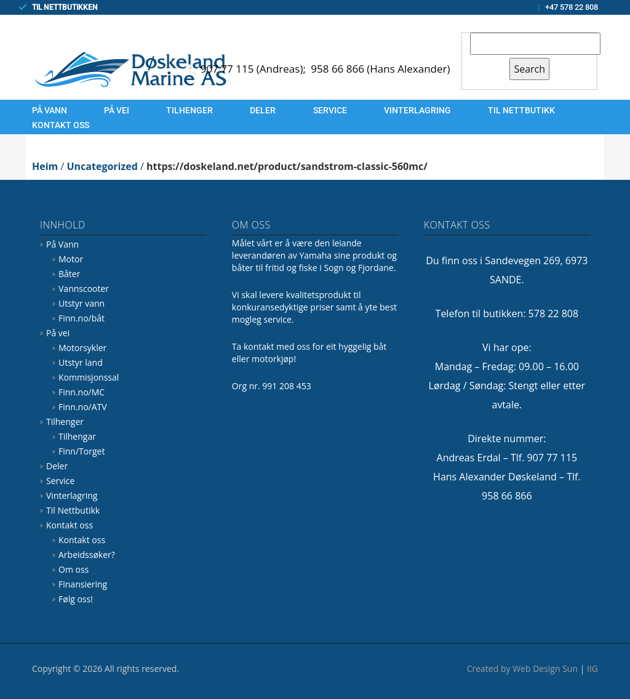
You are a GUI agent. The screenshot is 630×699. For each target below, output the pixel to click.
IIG (592, 668)
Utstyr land (80, 362)
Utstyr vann (81, 303)
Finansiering (82, 584)
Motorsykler (82, 348)
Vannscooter (83, 288)
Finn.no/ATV (82, 407)
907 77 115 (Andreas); (255, 69)
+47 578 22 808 (571, 7)
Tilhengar (77, 436)
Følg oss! (75, 599)
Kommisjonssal (88, 377)
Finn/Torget (81, 451)
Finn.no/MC (81, 392)
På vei (116, 110)
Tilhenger (189, 110)
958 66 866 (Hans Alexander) (380, 69)
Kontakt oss (60, 125)
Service (330, 110)
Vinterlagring (417, 110)
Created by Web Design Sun (522, 668)
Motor (70, 259)
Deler (263, 110)
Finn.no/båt (81, 318)
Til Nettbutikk (521, 110)
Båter (69, 274)
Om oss (73, 569)
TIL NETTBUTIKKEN (65, 7)
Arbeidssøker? (86, 554)
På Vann (49, 110)
